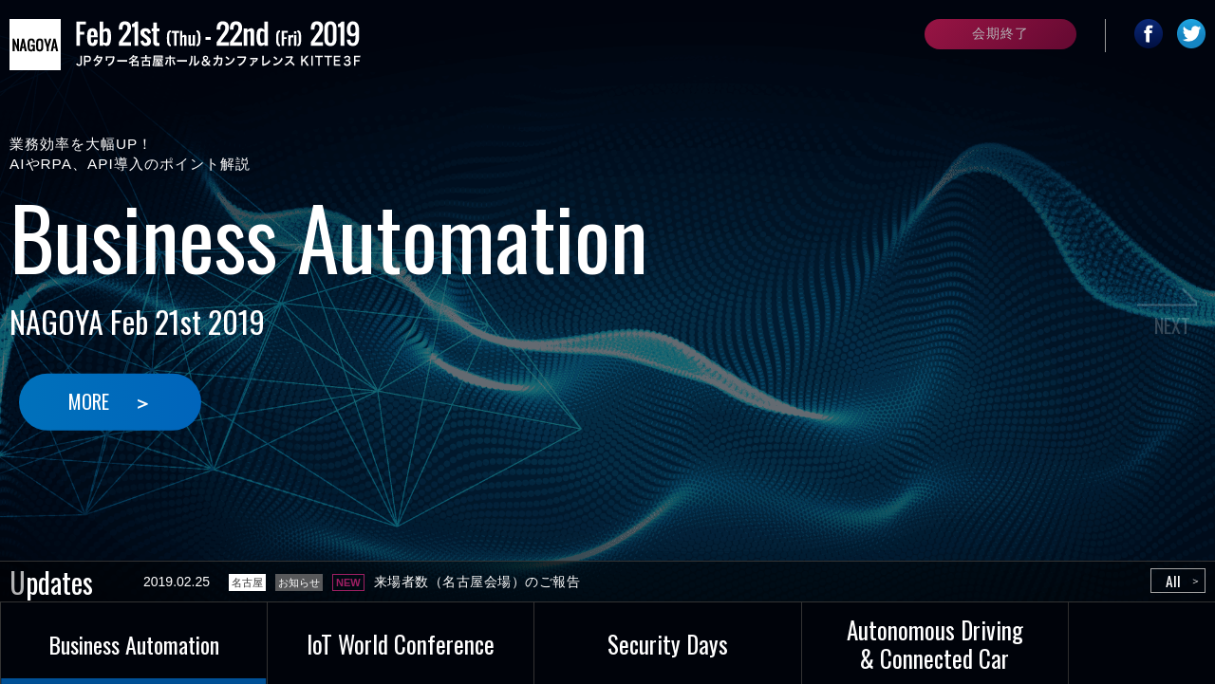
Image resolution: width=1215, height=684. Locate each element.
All (1172, 581)
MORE (91, 401)
